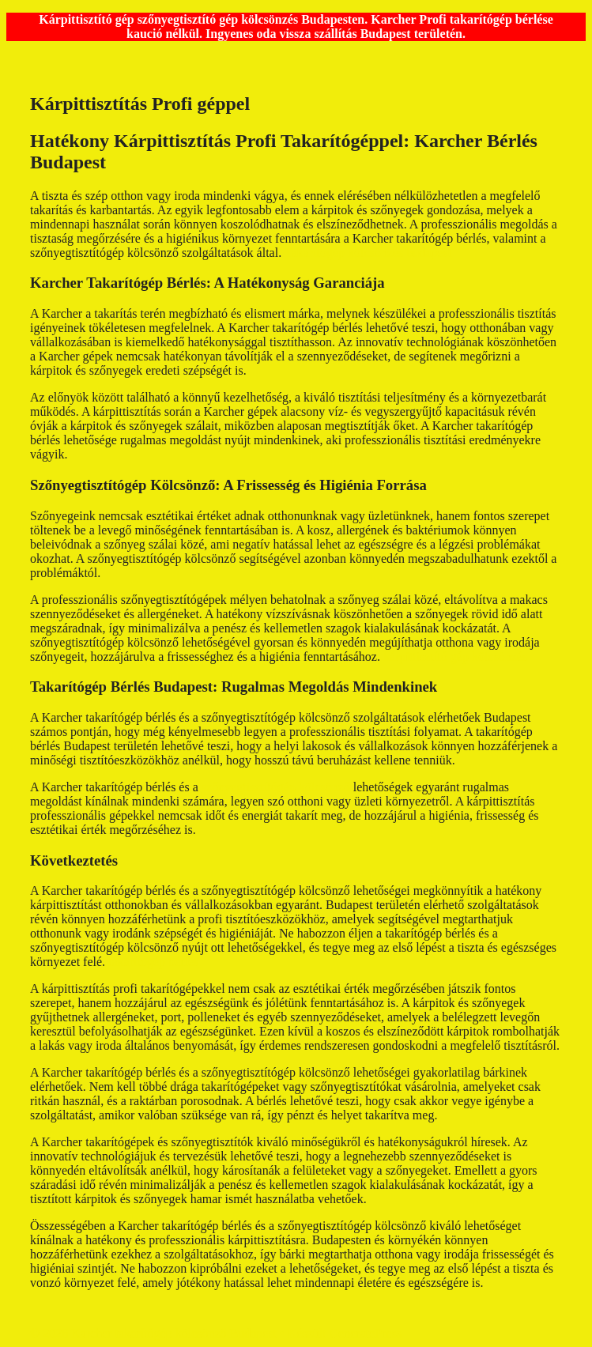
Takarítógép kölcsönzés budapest (368, 252)
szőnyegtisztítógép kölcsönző (276, 787)
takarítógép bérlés (153, 961)
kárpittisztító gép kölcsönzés (455, 656)
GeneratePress (366, 1333)
